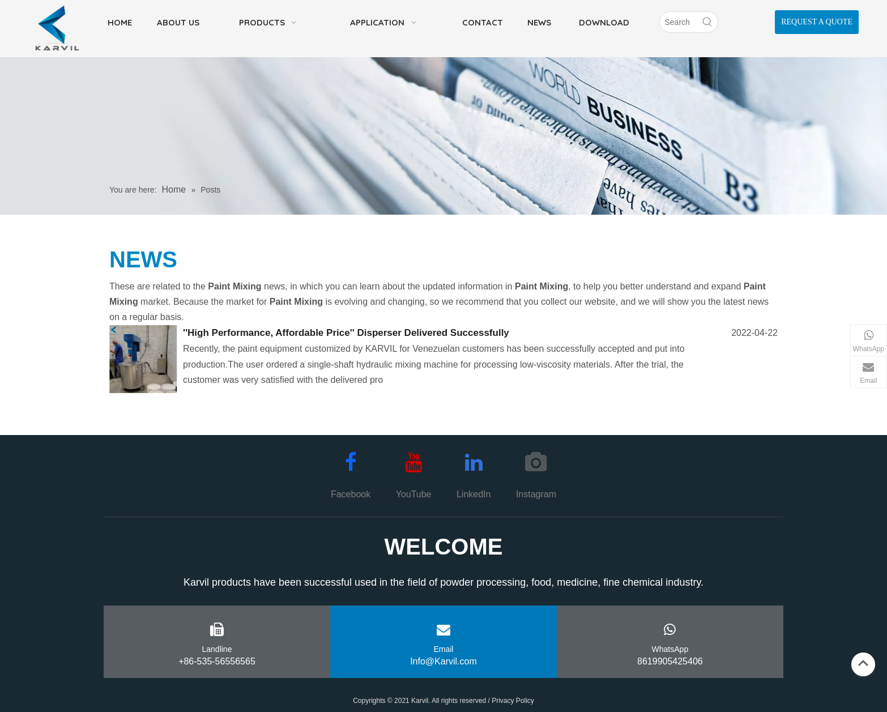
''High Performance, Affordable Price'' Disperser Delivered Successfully (346, 332)
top (863, 663)
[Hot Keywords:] (707, 22)
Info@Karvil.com (443, 661)
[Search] (678, 22)
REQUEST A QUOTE (816, 22)
